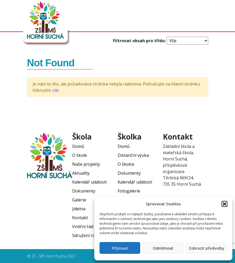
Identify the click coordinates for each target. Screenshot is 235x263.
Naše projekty (86, 164)
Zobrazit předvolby (206, 248)
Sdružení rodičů (87, 235)
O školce (126, 164)
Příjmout (120, 248)
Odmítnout (163, 248)
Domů (78, 146)
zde (55, 90)
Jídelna (78, 209)
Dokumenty (83, 191)
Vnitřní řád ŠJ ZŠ (88, 226)
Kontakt (80, 218)
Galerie (79, 200)
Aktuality (81, 173)
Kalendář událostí (89, 182)
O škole (79, 155)
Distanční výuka (133, 155)
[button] (224, 203)
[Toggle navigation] (207, 17)
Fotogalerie (129, 191)
